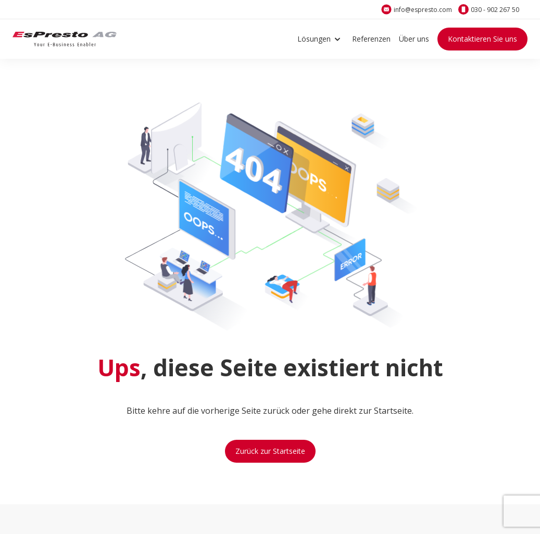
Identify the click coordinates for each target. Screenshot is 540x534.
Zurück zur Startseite (270, 451)
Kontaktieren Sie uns (482, 39)
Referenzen (371, 39)
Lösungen (320, 39)
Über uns (414, 39)
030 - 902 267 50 (495, 10)
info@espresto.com (423, 10)
